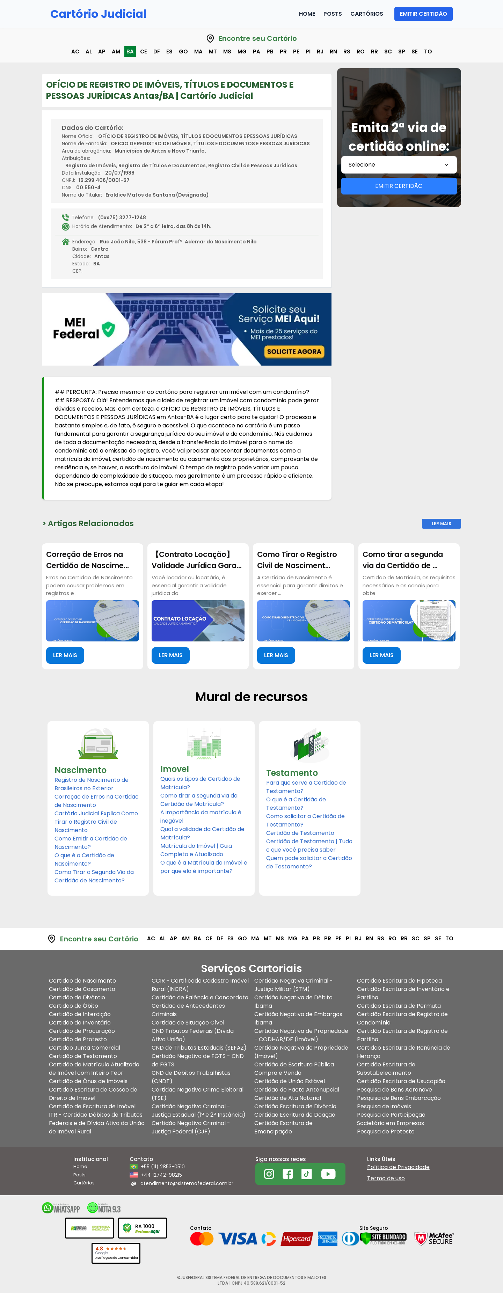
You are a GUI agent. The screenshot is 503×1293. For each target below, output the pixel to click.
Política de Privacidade (398, 1167)
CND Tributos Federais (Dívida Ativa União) (193, 1035)
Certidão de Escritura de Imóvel (92, 1106)
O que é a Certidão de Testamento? (296, 803)
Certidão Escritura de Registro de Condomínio (402, 1018)
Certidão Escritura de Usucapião (401, 1081)
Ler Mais (441, 524)
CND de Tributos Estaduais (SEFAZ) (199, 1048)
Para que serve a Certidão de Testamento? (306, 787)
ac (75, 51)
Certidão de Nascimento (82, 981)
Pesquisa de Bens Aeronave (394, 1090)
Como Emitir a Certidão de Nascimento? (90, 843)
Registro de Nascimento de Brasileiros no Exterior (91, 784)
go (183, 51)
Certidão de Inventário (80, 1023)
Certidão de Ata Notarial (287, 1098)
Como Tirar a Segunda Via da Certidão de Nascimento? (94, 876)
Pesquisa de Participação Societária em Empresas (391, 1119)
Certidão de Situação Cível (188, 1023)
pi (308, 51)
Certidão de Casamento (82, 989)
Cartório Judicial (98, 14)
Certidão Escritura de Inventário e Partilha (403, 993)
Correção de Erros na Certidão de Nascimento (96, 801)
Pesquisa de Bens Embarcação (399, 1098)
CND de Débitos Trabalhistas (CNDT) (191, 1077)
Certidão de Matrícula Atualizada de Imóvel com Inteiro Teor (94, 1068)
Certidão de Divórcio (77, 997)
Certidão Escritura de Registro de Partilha (402, 1035)
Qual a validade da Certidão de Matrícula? (202, 833)
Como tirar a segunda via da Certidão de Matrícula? (199, 800)
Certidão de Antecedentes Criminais (188, 1010)
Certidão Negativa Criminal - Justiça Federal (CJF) (191, 1127)
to (428, 51)
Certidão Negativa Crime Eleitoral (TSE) (197, 1094)
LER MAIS (65, 655)
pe (296, 51)
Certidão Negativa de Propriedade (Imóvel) (301, 1052)
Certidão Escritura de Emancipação (283, 1127)
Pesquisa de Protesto (386, 1131)
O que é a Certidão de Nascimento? (84, 859)
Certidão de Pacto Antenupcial (296, 1090)
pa (256, 51)
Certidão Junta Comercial (84, 1048)
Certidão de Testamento (300, 833)
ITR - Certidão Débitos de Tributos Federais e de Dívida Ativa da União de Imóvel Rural (97, 1123)
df (156, 51)
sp (401, 51)
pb (270, 51)
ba (130, 51)
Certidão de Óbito (73, 1006)
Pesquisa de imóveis (384, 1106)
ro (361, 51)
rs (346, 51)
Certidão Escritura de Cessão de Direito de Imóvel (93, 1094)
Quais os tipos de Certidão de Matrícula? (200, 783)
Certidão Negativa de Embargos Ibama (298, 1018)
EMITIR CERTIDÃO (423, 14)
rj (320, 51)
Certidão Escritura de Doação (294, 1115)
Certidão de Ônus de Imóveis (88, 1081)
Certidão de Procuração (82, 1031)
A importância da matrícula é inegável (200, 816)
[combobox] (399, 165)
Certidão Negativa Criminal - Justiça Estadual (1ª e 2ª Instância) (199, 1110)
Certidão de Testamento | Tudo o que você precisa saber (309, 845)
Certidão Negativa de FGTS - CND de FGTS (198, 1060)
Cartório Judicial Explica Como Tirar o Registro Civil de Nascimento (96, 821)
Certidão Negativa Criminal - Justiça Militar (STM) (293, 985)
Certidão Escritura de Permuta (399, 1006)
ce (143, 51)
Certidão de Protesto (78, 1039)
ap (101, 51)
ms (227, 51)
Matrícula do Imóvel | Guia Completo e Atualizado (196, 850)
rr (374, 51)
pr (283, 51)
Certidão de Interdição (80, 1014)
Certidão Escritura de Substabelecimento (386, 1068)
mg (242, 51)
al (89, 51)
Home (307, 14)
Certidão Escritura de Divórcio (295, 1106)
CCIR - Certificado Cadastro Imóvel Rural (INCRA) (200, 985)
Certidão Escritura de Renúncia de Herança (403, 1052)
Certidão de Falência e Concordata (200, 997)
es (169, 51)
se (414, 51)
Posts (332, 14)
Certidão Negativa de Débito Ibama (293, 1001)
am (116, 51)
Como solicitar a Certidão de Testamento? (305, 820)
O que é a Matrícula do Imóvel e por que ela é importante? (203, 867)
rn (333, 51)
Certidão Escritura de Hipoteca (399, 981)
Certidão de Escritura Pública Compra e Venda (294, 1068)
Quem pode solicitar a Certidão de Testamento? (309, 862)
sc (388, 51)
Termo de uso (386, 1178)
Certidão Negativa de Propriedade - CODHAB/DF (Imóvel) (301, 1035)
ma (198, 51)
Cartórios (366, 14)
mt (213, 51)
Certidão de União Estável (289, 1081)
